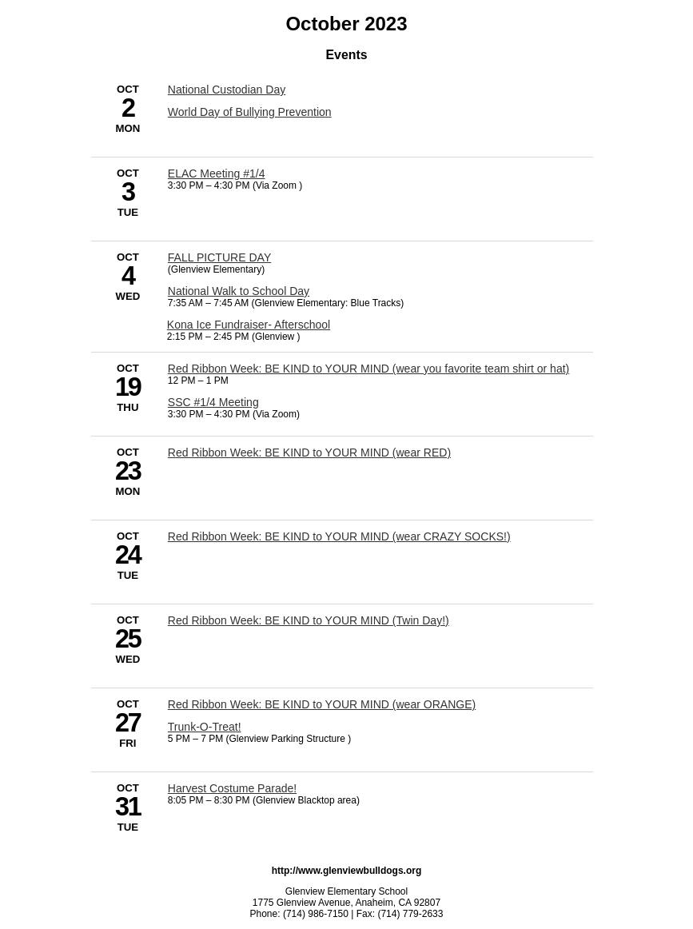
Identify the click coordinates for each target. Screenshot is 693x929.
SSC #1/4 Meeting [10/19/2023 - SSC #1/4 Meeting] (213, 402)
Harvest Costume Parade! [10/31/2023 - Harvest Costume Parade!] (232, 788)
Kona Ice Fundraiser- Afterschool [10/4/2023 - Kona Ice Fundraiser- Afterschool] (248, 324)
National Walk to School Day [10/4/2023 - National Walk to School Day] (238, 291)
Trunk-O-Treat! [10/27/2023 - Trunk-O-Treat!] (204, 726)
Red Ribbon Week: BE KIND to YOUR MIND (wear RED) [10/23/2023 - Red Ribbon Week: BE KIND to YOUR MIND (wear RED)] (309, 452)
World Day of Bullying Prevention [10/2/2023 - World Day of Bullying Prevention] (250, 112)
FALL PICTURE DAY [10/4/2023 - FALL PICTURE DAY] (219, 257)
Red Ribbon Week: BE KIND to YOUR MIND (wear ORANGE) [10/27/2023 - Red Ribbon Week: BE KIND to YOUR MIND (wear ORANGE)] (322, 704)
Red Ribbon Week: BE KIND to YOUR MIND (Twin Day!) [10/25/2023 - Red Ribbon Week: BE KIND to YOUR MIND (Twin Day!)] (308, 620)
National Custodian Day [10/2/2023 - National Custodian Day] (226, 89)
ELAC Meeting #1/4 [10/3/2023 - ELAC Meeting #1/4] (216, 173)
